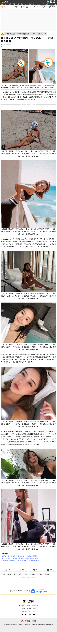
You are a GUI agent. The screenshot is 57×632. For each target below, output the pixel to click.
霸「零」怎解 (24, 7)
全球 (26, 4)
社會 (34, 4)
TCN (10, 7)
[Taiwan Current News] (48, 1)
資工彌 (40, 574)
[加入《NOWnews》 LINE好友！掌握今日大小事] (35, 569)
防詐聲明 (21, 605)
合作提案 (35, 608)
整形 (4, 574)
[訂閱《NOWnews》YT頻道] (49, 569)
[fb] (22, 614)
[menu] (55, 4)
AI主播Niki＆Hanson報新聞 (38, 7)
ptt (14, 574)
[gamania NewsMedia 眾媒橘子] (28, 621)
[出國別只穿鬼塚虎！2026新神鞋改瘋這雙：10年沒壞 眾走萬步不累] (25, 33)
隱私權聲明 (35, 605)
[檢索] (54, 1)
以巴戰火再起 (53, 7)
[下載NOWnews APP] (51, 1)
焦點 (2, 4)
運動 (22, 4)
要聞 (10, 4)
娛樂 (18, 4)
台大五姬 (32, 574)
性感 (9, 574)
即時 (6, 4)
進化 (26, 574)
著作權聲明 (22, 608)
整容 (20, 574)
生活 (42, 4)
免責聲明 (28, 605)
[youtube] (34, 614)
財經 (30, 4)
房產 (38, 4)
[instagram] (26, 614)
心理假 (16, 7)
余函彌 (47, 574)
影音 (47, 4)
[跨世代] (3, 7)
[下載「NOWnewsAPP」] (7, 569)
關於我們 (29, 608)
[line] (30, 614)
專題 (14, 4)
